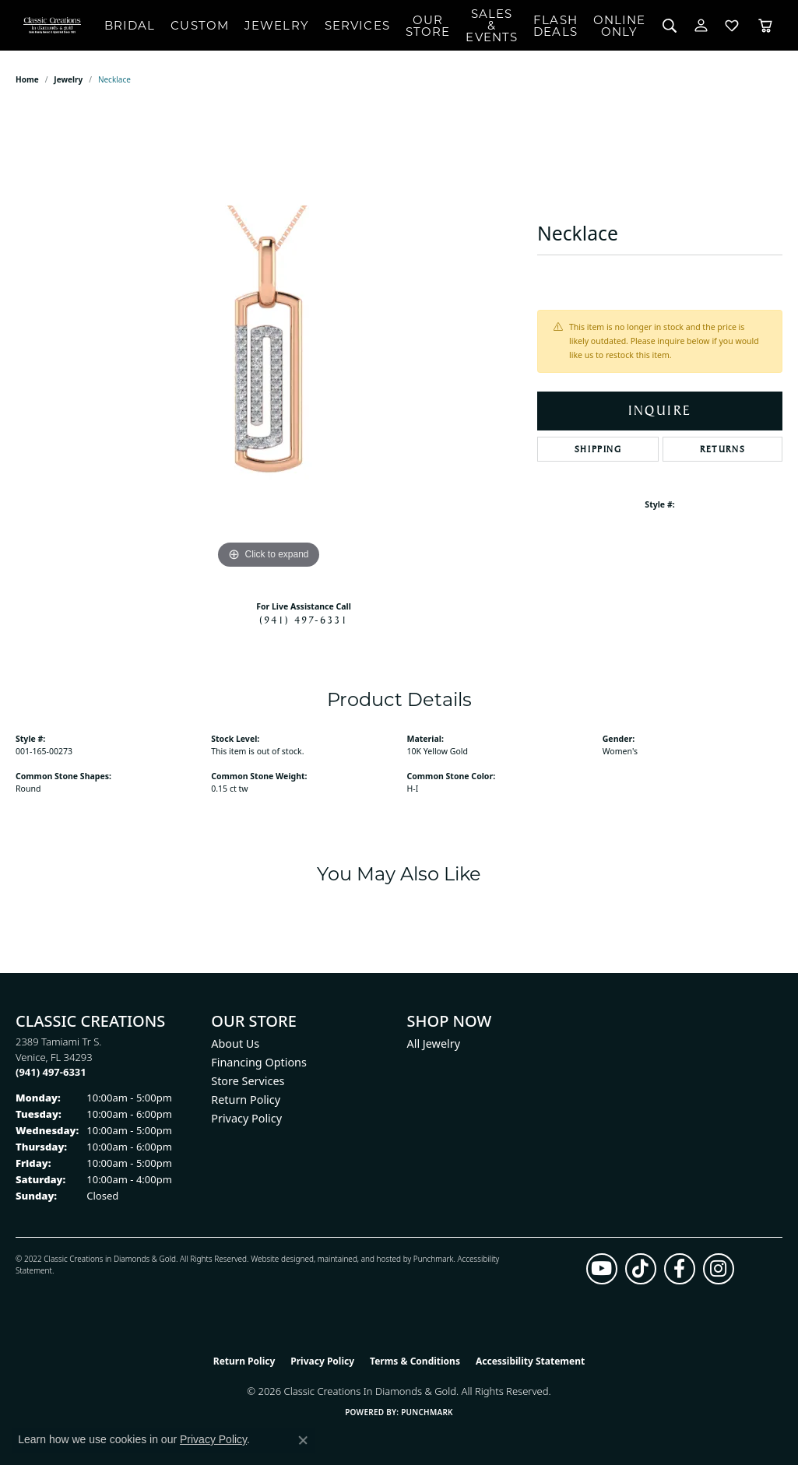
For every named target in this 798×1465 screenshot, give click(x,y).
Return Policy (245, 1099)
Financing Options (259, 1062)
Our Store (428, 25)
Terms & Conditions (415, 1361)
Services (357, 25)
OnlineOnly (619, 25)
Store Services (247, 1080)
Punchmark (433, 1258)
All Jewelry (434, 1043)
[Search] (670, 25)
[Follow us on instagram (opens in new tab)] (718, 1268)
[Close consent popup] (303, 1440)
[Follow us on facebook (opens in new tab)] (679, 1268)
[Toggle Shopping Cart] (765, 25)
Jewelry (276, 25)
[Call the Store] (51, 1072)
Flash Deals (555, 25)
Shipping (598, 449)
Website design (277, 1258)
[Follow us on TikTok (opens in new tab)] (640, 1268)
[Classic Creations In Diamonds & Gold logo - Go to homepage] (52, 25)
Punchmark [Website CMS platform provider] (427, 1412)
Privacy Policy (246, 1118)
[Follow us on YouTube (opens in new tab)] (601, 1268)
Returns (722, 449)
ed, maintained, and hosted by (358, 1258)
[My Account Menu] (701, 25)
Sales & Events (492, 25)
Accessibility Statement (530, 1361)
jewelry (68, 79)
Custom (199, 25)
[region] (268, 339)
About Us (235, 1043)
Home (27, 79)
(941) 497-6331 (303, 620)
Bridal (130, 25)
